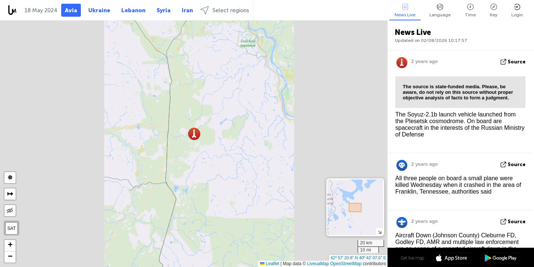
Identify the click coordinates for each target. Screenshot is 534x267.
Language (440, 10)
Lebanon (133, 10)
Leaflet (269, 263)
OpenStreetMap (346, 263)
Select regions (224, 10)
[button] (194, 133)
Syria (163, 10)
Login (517, 10)
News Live (405, 10)
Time (470, 10)
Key (493, 10)
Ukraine (99, 10)
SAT (11, 228)
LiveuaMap (318, 263)
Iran (187, 10)
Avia (71, 10)
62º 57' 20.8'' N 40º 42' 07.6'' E (358, 258)
